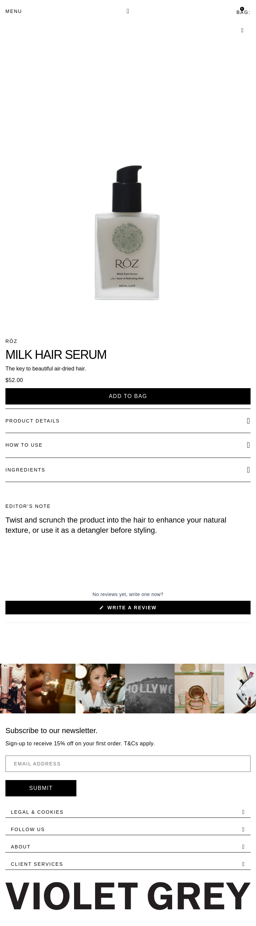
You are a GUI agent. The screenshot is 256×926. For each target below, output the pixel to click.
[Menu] (13, 11)
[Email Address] (128, 764)
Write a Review (144, 609)
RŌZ (11, 341)
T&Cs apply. (139, 743)
